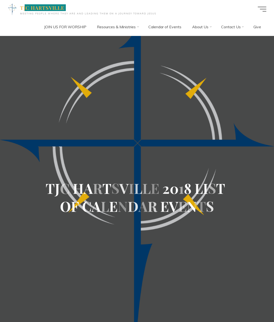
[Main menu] (262, 9)
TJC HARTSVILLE (42, 7)
